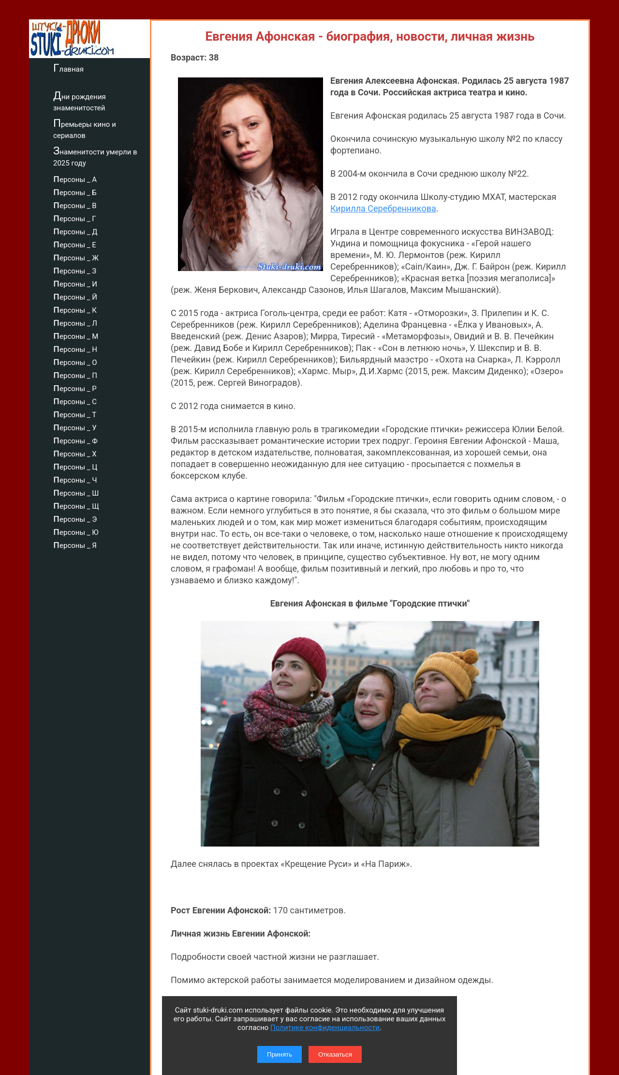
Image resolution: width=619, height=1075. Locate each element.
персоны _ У (75, 426)
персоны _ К (75, 309)
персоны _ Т (74, 413)
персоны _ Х (75, 452)
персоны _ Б (75, 191)
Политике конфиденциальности (325, 1027)
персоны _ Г (74, 217)
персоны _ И (75, 282)
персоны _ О (75, 361)
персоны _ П (75, 374)
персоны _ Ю (76, 531)
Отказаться (335, 1054)
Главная (68, 67)
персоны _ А (75, 178)
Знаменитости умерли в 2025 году (95, 156)
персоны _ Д (75, 230)
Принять (279, 1054)
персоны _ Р (75, 387)
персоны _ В (75, 204)
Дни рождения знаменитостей (79, 101)
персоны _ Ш (76, 491)
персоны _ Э (75, 518)
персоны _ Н (75, 348)
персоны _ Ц (75, 465)
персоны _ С (75, 400)
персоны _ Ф (75, 439)
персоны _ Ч (75, 478)
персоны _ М (75, 335)
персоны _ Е (74, 243)
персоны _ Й (75, 295)
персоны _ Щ (76, 505)
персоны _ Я (75, 544)
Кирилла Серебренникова (383, 208)
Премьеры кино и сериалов (84, 128)
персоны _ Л (75, 322)
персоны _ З (74, 269)
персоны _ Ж (76, 256)
